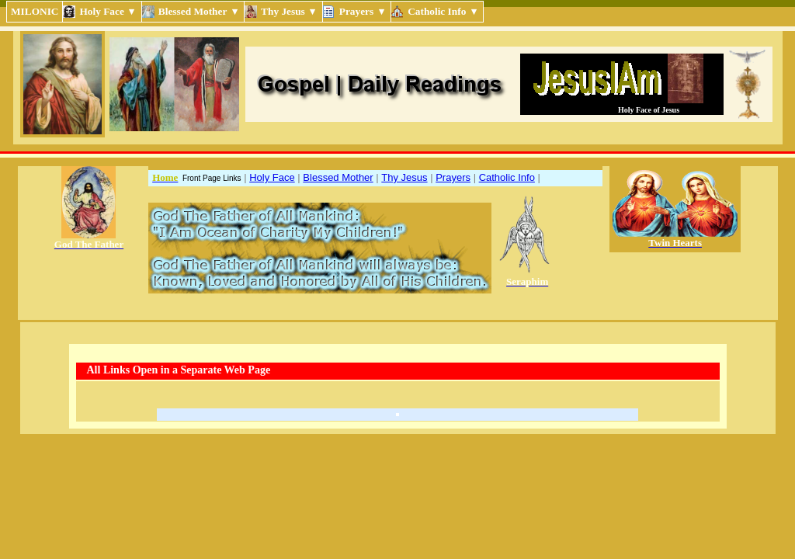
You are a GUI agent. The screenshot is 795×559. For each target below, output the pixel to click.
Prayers (453, 177)
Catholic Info (507, 177)
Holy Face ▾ (108, 11)
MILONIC (34, 11)
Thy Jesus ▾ (289, 11)
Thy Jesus (404, 177)
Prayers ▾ (363, 11)
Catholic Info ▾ (443, 11)
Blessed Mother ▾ (199, 11)
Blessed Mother (338, 177)
